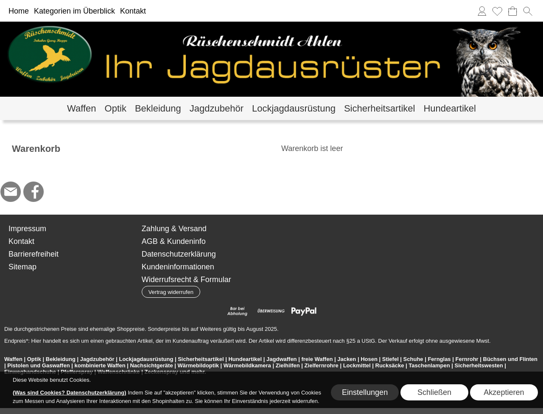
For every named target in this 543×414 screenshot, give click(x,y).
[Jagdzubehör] (216, 108)
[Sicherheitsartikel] (380, 108)
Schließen (434, 392)
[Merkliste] (497, 11)
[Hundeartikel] (449, 108)
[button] (527, 11)
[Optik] (116, 108)
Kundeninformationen (178, 267)
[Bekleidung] (158, 108)
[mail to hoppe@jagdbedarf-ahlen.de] (10, 191)
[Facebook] (33, 191)
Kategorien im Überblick (74, 11)
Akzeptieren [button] (504, 392)
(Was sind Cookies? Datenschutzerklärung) (69, 392)
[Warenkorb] (512, 11)
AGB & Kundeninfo (174, 241)
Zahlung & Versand (174, 228)
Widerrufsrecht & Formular (186, 279)
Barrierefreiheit (33, 254)
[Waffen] (81, 108)
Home (18, 11)
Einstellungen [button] (365, 392)
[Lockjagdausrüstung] (294, 108)
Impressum (27, 228)
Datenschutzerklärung (179, 254)
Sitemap (22, 267)
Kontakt (133, 11)
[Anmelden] (481, 11)
